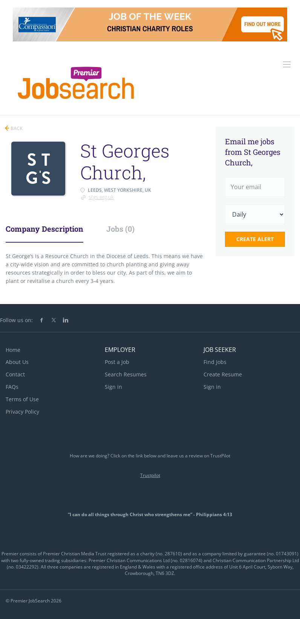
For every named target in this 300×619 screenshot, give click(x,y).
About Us (17, 361)
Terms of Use (22, 399)
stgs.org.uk (101, 196)
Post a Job (117, 361)
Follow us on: (16, 320)
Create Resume (223, 374)
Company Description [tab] (44, 229)
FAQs (12, 386)
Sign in (113, 386)
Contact (15, 374)
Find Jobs (215, 361)
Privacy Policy (22, 411)
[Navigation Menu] (287, 64)
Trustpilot (150, 475)
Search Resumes (126, 374)
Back (16, 128)
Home (13, 349)
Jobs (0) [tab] (120, 229)
